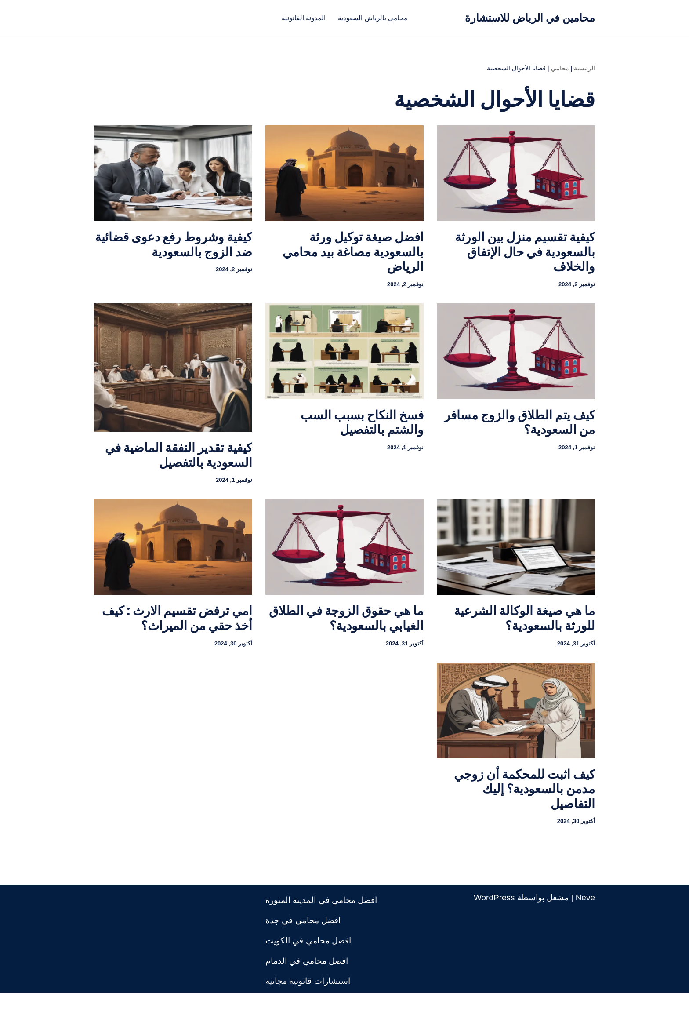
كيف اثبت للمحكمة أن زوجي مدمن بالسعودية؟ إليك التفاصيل (524, 807)
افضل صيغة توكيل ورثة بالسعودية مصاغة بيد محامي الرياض (353, 256)
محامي (560, 70)
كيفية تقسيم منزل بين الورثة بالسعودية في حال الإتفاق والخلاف (525, 256)
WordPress (494, 920)
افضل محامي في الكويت (308, 964)
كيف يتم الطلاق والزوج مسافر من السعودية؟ (519, 432)
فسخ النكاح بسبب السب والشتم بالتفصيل (362, 432)
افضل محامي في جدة (303, 943)
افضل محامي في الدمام (306, 984)
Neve (585, 920)
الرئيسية (584, 70)
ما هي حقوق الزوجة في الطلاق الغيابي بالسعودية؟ (346, 632)
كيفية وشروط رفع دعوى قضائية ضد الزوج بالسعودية (173, 249)
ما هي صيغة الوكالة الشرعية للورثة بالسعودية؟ (524, 632)
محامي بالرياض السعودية (378, 17)
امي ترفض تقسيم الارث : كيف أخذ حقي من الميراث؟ (177, 632)
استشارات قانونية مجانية (307, 1004)
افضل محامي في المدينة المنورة (321, 923)
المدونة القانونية (295, 17)
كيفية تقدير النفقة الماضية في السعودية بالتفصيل (178, 464)
